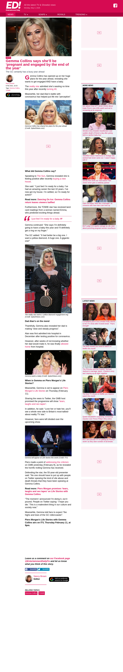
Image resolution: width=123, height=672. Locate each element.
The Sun (41, 176)
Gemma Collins (14, 88)
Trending (81, 15)
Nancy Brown (10, 84)
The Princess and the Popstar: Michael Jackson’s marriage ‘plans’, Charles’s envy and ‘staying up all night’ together (98, 371)
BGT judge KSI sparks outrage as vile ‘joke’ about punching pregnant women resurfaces (99, 227)
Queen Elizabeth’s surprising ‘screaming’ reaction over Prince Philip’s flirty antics (98, 418)
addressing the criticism (57, 462)
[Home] (13, 6)
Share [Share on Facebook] (33, 570)
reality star (34, 87)
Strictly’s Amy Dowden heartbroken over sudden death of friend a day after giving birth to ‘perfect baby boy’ (98, 133)
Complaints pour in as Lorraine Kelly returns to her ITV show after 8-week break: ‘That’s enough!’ (99, 324)
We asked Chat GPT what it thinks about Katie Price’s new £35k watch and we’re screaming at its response (98, 108)
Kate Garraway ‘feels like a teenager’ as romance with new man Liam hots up (97, 204)
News (10, 15)
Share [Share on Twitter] (45, 570)
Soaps (43, 15)
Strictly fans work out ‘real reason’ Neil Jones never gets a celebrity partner (97, 182)
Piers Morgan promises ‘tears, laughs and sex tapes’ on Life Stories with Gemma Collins (46, 492)
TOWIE (8, 91)
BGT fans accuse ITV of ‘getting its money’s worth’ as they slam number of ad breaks (99, 441)
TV (26, 15)
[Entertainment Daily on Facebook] (115, 5)
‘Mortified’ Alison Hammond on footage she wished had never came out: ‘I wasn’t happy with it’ (99, 158)
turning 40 (51, 89)
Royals (61, 15)
